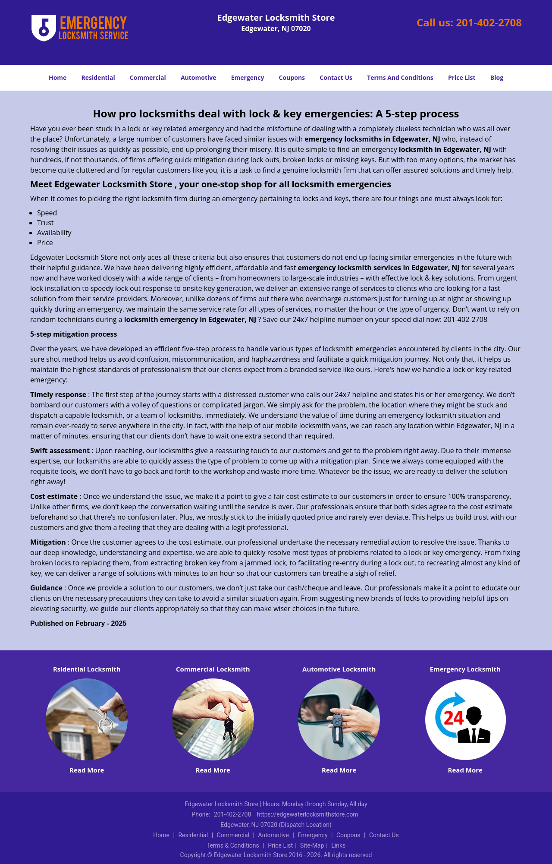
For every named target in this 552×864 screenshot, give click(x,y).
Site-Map (312, 845)
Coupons (292, 77)
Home (57, 77)
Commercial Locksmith (213, 669)
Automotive (198, 77)
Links (338, 845)
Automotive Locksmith (339, 669)
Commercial (148, 77)
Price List (462, 77)
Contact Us (336, 77)
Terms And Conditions (400, 77)
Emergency (247, 77)
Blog (496, 77)
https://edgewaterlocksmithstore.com (307, 814)
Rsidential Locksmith (87, 669)
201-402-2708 (489, 22)
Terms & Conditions (233, 845)
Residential (98, 77)
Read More (86, 770)
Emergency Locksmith (465, 669)
